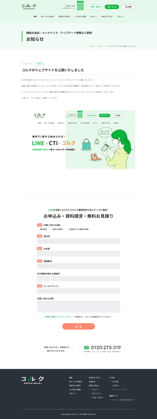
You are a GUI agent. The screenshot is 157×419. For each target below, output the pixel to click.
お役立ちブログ (107, 16)
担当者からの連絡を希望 (78, 229)
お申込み (94, 389)
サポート (93, 16)
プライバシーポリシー (65, 316)
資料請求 (43, 229)
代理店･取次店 (95, 6)
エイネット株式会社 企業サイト (123, 400)
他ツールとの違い (47, 16)
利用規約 (48, 316)
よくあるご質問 (80, 16)
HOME (92, 46)
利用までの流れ (64, 16)
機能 (35, 16)
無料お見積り (58, 229)
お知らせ (120, 16)
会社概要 (128, 6)
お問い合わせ (112, 6)
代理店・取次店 (97, 397)
